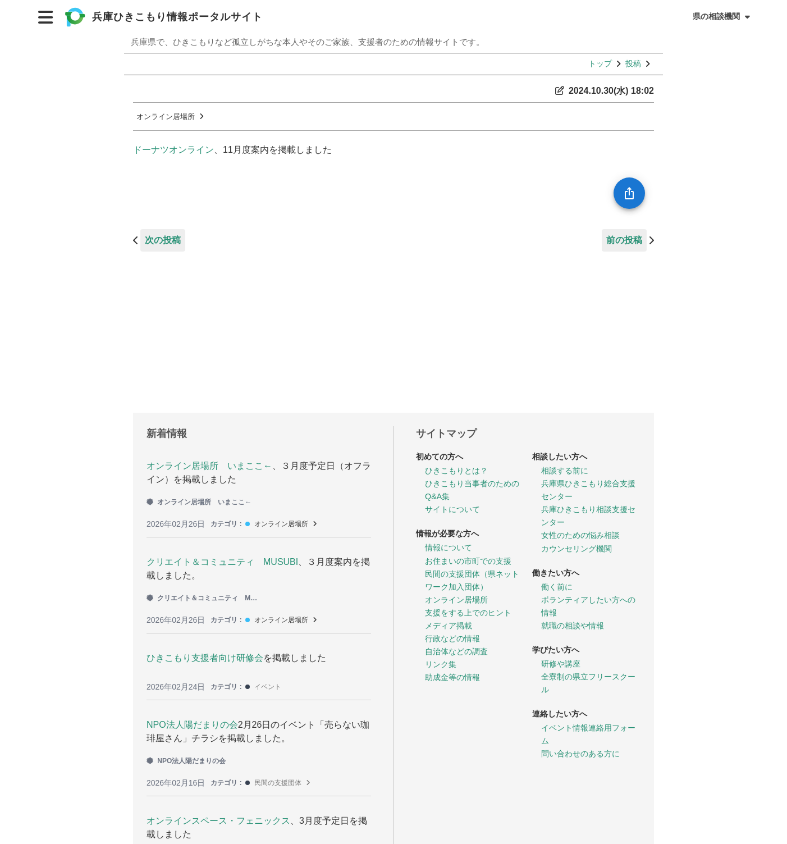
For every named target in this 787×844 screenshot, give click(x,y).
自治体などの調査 (456, 651)
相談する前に (564, 470)
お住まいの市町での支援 (468, 560)
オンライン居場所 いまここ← (209, 466)
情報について (448, 547)
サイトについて (452, 509)
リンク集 (440, 664)
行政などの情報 (452, 638)
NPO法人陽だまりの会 (192, 724)
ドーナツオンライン (173, 149)
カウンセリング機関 (576, 548)
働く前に (557, 586)
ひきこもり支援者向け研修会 (205, 658)
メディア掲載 (448, 625)
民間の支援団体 (277, 783)
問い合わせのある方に (580, 753)
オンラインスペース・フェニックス (218, 820)
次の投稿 (163, 240)
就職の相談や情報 (572, 625)
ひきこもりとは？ (456, 470)
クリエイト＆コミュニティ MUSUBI (222, 562)
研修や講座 (560, 663)
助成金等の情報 (452, 677)
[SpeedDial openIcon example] (629, 193)
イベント (267, 687)
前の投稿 (624, 240)
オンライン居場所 (165, 116)
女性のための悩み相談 (580, 535)
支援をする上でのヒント (468, 612)
